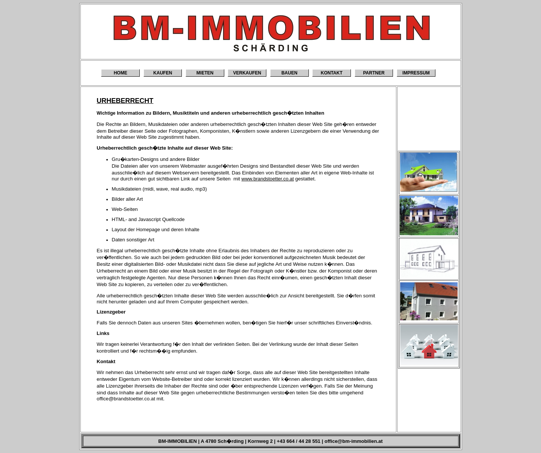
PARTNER (373, 73)
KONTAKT (332, 73)
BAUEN (289, 73)
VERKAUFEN (247, 73)
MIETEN (204, 73)
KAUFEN (162, 73)
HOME (120, 73)
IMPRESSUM (416, 73)
